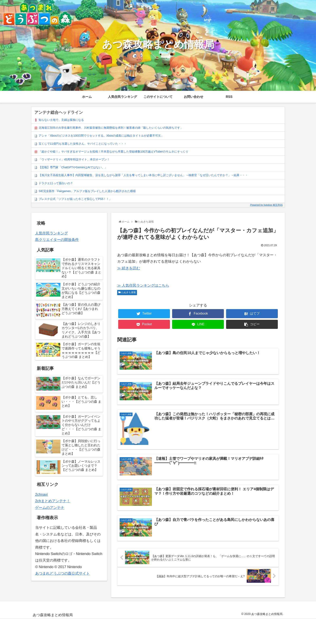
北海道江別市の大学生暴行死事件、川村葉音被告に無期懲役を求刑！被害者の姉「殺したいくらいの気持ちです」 (111, 127)
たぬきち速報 (127, 292)
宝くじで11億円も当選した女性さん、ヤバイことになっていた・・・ (83, 143)
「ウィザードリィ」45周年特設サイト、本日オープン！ (74, 159)
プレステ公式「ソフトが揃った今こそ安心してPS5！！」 (75, 199)
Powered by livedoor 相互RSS (266, 205)
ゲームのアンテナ (49, 508)
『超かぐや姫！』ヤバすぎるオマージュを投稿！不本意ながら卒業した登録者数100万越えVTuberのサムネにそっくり (113, 151)
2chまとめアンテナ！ (52, 501)
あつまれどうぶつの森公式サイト (62, 573)
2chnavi (41, 494)
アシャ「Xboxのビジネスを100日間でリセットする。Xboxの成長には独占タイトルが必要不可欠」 (101, 135)
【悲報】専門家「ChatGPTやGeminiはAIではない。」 (73, 167)
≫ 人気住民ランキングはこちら (143, 285)
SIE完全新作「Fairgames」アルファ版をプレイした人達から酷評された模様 (87, 191)
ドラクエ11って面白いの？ (56, 183)
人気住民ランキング (51, 233)
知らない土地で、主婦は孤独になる (61, 119)
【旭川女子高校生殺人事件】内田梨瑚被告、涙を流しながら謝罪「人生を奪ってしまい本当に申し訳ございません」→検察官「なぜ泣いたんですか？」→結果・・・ (143, 175)
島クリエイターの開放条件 (57, 240)
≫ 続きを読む (128, 268)
